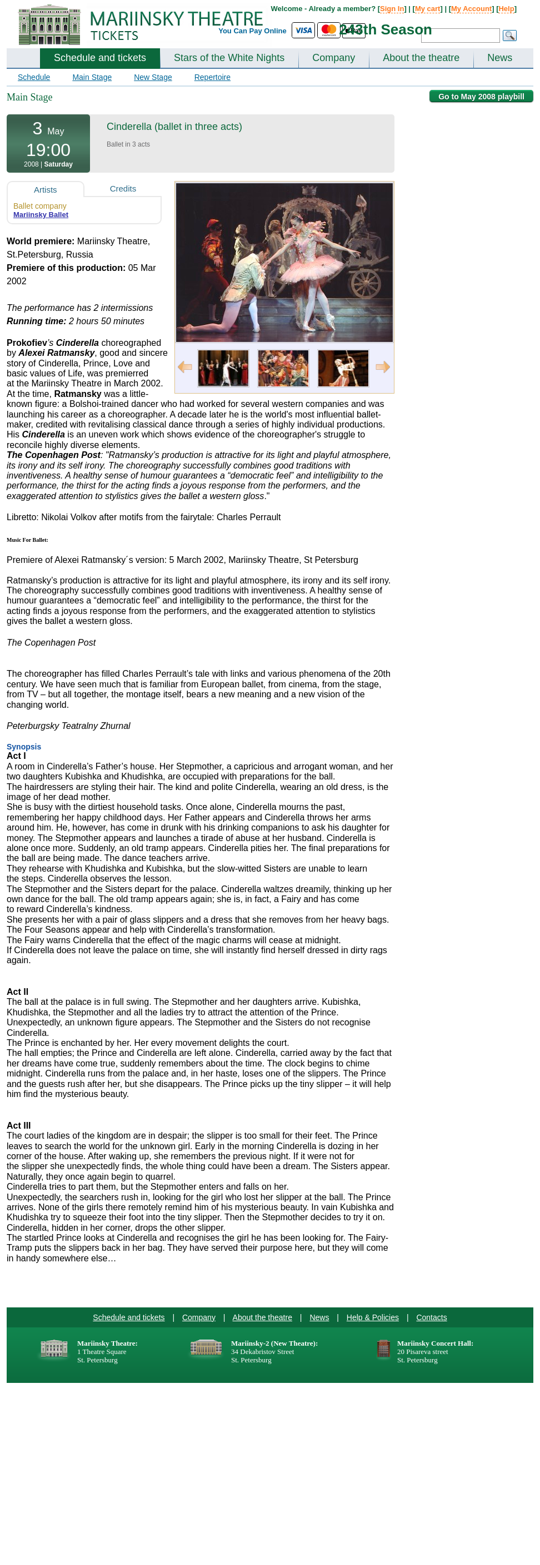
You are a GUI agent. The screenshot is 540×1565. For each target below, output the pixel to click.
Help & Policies (373, 1317)
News (499, 57)
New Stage (153, 77)
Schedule (34, 77)
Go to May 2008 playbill (481, 96)
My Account (471, 8)
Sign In (392, 8)
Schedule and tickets (100, 57)
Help (506, 8)
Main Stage (92, 77)
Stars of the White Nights (229, 57)
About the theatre (421, 57)
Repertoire (212, 77)
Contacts (431, 1317)
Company (333, 57)
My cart (428, 8)
